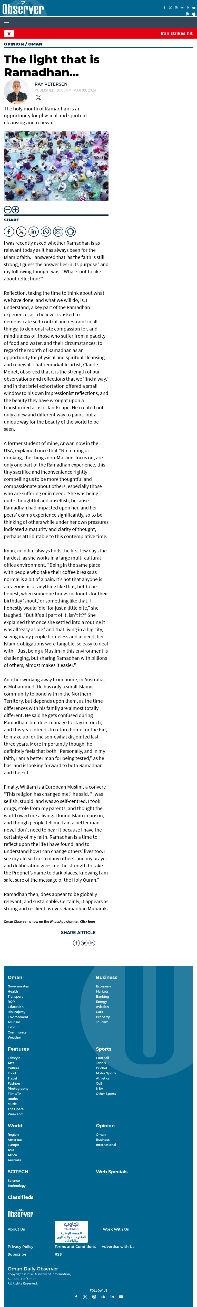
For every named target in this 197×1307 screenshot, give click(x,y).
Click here (87, 921)
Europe (13, 1145)
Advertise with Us (118, 1246)
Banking (102, 996)
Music (12, 1104)
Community (17, 1032)
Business (103, 1140)
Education (16, 1007)
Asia (11, 1150)
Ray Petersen (51, 84)
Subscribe (17, 1254)
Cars (99, 1012)
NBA (99, 1088)
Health (13, 991)
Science (14, 1181)
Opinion (14, 44)
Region (13, 1134)
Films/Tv (14, 1094)
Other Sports (106, 1094)
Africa (12, 1155)
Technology (17, 1186)
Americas (15, 1140)
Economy (103, 986)
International (106, 1145)
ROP (11, 1002)
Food (12, 1073)
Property (103, 1017)
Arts (11, 1063)
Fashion (14, 1083)
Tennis (101, 1063)
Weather (14, 1037)
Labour (13, 1027)
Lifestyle (14, 1058)
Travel (12, 1078)
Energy (101, 1002)
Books (13, 1099)
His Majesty (16, 1012)
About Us (16, 1229)
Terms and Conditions (75, 1246)
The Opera (16, 1109)
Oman (101, 1134)
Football (102, 1058)
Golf (99, 1083)
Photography (18, 1088)
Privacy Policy (20, 1246)
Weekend (15, 1114)
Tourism (14, 1022)
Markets (102, 991)
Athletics (103, 1078)
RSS (58, 1254)
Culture (13, 1068)
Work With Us (116, 1229)
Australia (14, 1160)
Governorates (18, 986)
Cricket (101, 1068)
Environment (18, 1017)
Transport (15, 996)
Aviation (102, 1007)
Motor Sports (106, 1073)
